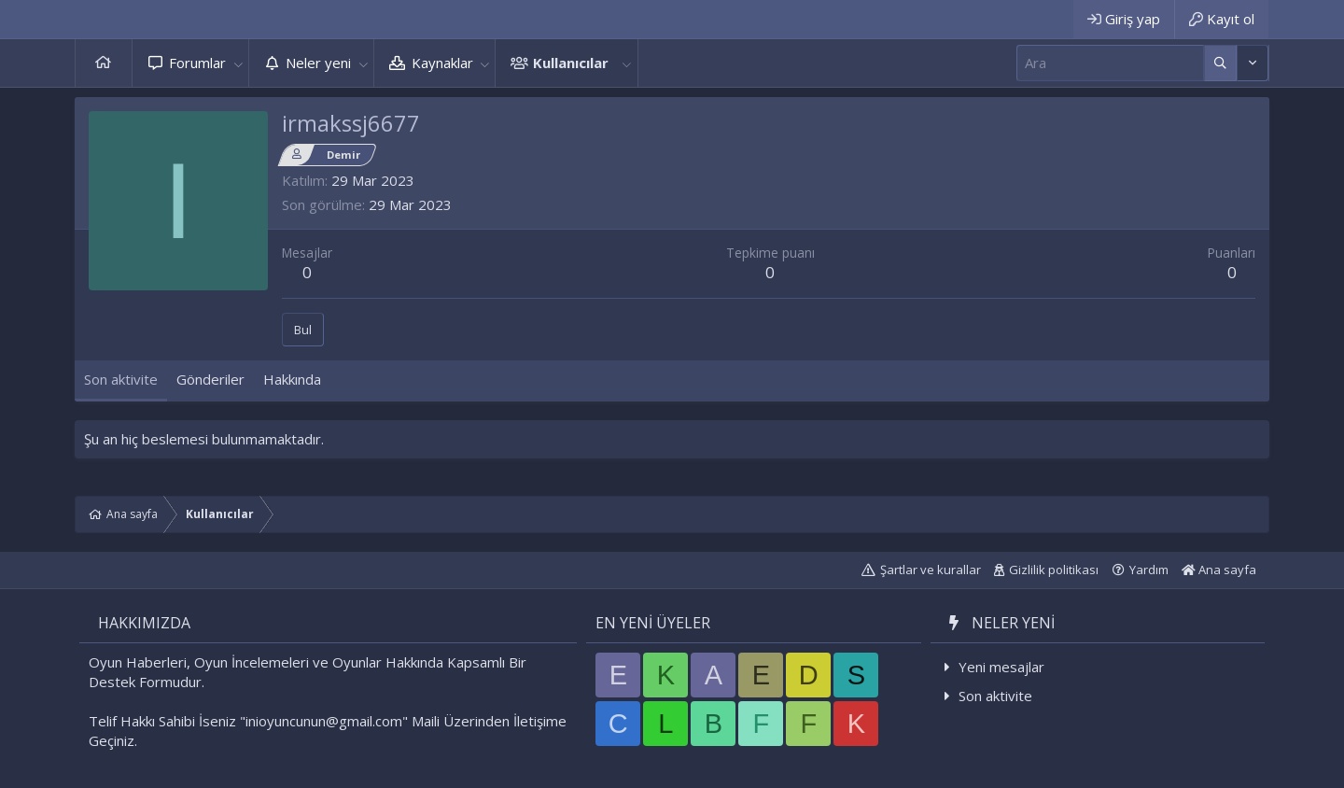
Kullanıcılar (571, 62)
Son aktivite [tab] (121, 379)
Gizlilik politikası (1054, 569)
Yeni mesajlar (1001, 666)
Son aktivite (995, 695)
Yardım (1149, 569)
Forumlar (197, 62)
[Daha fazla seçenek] (1220, 63)
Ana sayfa (104, 63)
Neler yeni (318, 62)
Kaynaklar (442, 62)
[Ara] (1110, 63)
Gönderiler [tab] (210, 379)
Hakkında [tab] (292, 379)
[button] (238, 63)
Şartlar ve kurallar (930, 569)
